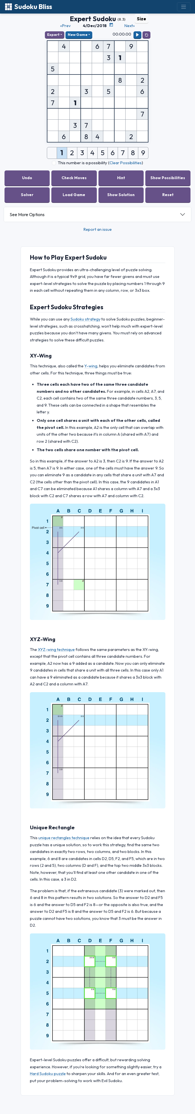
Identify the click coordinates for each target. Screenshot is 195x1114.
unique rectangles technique (63, 837)
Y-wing (90, 366)
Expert (53, 34)
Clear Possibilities (125, 162)
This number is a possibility (82, 162)
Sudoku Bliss (28, 7)
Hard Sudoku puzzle (48, 1073)
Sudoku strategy (85, 319)
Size (141, 18)
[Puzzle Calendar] (111, 25)
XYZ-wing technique (56, 649)
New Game (77, 34)
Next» (129, 25)
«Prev (65, 25)
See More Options (27, 214)
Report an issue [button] (98, 229)
